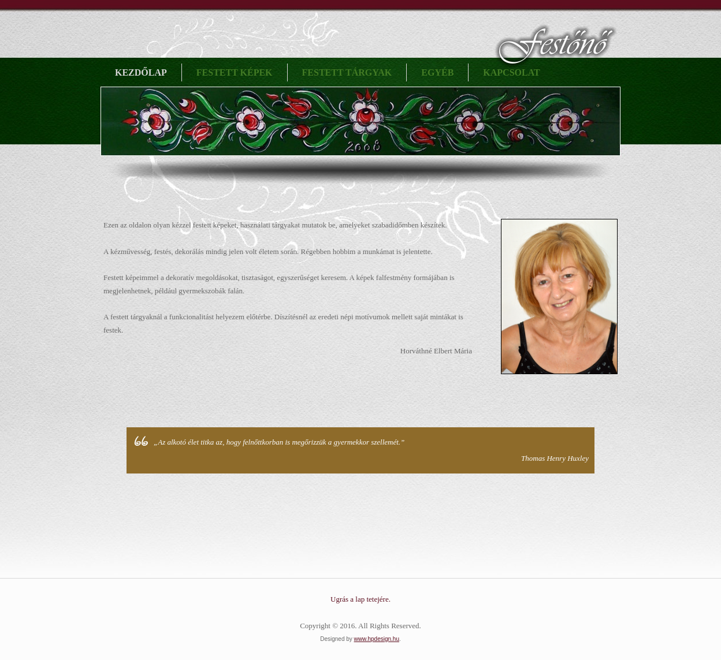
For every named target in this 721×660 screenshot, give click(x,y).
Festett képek (234, 72)
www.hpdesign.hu (376, 639)
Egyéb (437, 72)
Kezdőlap (141, 72)
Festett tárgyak (347, 72)
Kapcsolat (511, 72)
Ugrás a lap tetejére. (360, 599)
